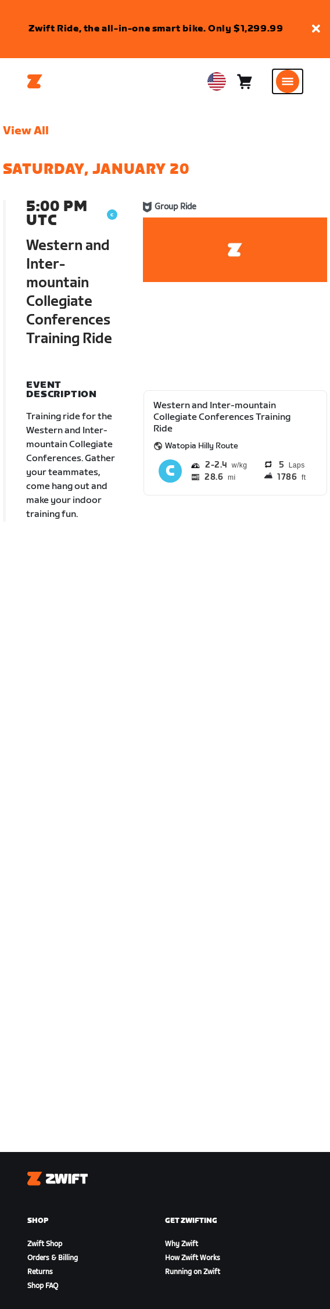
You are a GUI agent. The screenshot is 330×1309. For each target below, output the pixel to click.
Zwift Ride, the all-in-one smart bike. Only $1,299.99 (156, 28)
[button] (316, 29)
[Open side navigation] (287, 81)
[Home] (35, 81)
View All (26, 131)
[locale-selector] (216, 81)
